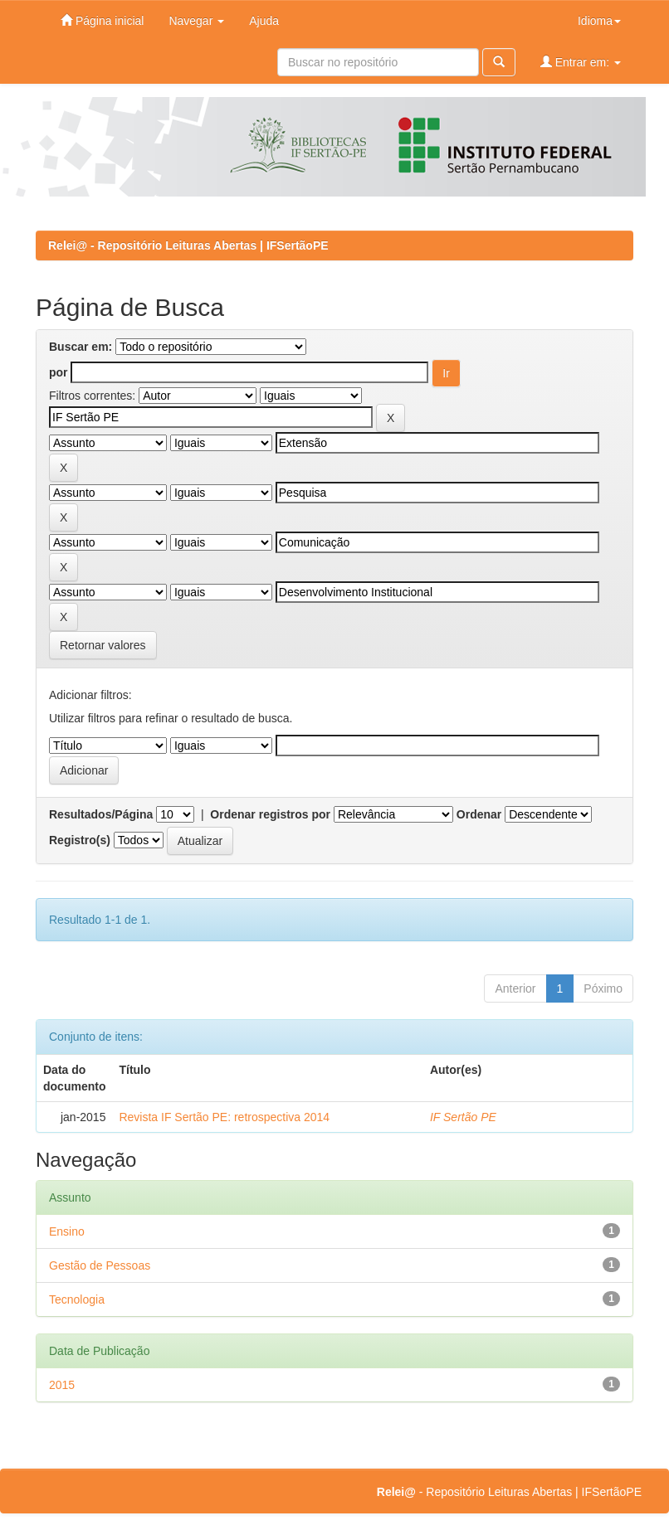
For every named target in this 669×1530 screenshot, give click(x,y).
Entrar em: (580, 62)
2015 (62, 1385)
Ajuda (264, 20)
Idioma (599, 20)
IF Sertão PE (463, 1117)
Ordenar (479, 814)
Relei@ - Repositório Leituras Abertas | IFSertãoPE (188, 245)
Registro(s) (79, 840)
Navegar (196, 20)
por (58, 372)
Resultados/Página (101, 814)
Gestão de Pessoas (99, 1265)
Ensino (67, 1231)
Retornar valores (103, 645)
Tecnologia (77, 1299)
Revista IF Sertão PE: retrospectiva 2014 (224, 1117)
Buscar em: (80, 346)
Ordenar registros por (270, 814)
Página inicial (102, 20)
